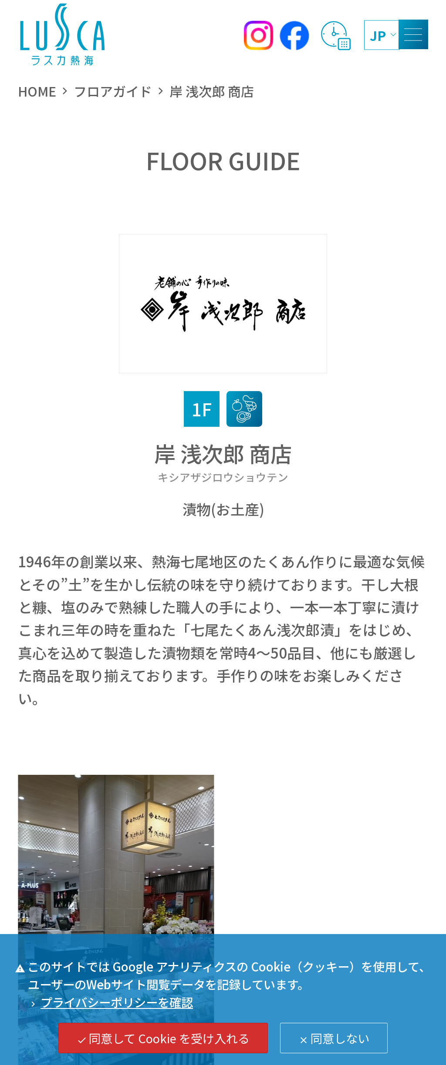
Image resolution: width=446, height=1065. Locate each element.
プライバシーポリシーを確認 (110, 1002)
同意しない (334, 1038)
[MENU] (413, 34)
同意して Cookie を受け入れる (163, 1038)
